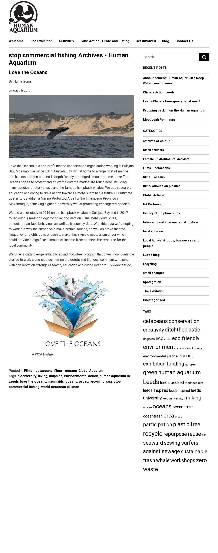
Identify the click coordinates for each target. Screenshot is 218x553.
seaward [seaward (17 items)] (153, 443)
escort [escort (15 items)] (185, 356)
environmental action (81, 376)
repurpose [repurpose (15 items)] (175, 434)
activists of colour (156, 141)
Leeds (14, 381)
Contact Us (184, 41)
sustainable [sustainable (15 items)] (194, 451)
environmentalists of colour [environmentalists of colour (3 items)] (189, 348)
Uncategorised (154, 300)
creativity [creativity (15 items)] (153, 330)
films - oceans (65, 371)
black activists (153, 150)
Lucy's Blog (151, 255)
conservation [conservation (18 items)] (184, 321)
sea (109, 381)
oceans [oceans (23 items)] (162, 406)
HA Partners (152, 204)
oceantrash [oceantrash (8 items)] (153, 416)
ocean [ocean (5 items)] (147, 407)
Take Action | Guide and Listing (104, 41)
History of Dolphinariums (161, 213)
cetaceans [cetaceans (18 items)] (155, 321)
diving (42, 376)
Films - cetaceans (38, 371)
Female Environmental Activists (166, 159)
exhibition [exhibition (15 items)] (154, 364)
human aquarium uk (115, 376)
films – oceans (154, 177)
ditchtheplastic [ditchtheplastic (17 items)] (182, 330)
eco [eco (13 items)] (160, 338)
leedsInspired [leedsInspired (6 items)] (179, 391)
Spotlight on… (153, 282)
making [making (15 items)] (192, 398)
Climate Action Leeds (159, 92)
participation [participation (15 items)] (157, 424)
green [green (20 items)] (150, 372)
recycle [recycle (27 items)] (152, 433)
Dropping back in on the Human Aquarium (174, 110)
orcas (83, 381)
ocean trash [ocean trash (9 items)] (183, 407)
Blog (165, 41)
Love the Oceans (28, 72)
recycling (97, 381)
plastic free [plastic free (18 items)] (186, 424)
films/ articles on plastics (161, 186)
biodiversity (26, 376)
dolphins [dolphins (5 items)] (149, 339)
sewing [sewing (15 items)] (172, 443)
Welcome (16, 41)
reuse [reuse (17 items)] (194, 434)
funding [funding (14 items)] (175, 364)
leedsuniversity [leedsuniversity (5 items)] (173, 398)
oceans (71, 381)
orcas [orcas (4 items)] (178, 416)
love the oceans (33, 381)
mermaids (56, 381)
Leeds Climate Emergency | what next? (171, 101)
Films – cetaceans (156, 168)
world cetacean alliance (60, 387)
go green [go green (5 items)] (191, 364)
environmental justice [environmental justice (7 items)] (160, 356)
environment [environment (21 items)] (159, 347)
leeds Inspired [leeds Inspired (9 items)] (155, 390)
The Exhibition (41, 41)
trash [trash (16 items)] (149, 460)
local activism (153, 231)
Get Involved (146, 41)
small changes (154, 273)
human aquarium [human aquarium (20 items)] (179, 372)
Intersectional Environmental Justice (170, 222)
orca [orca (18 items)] (169, 415)
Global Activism (90, 371)
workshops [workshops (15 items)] (182, 460)
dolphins (55, 376)
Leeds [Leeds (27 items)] (151, 381)
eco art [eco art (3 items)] (167, 339)
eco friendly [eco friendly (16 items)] (185, 338)
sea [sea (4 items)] (204, 434)
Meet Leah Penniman (159, 119)
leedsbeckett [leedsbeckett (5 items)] (194, 383)
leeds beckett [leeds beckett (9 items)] (172, 382)
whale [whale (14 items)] (162, 460)
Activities (66, 41)
